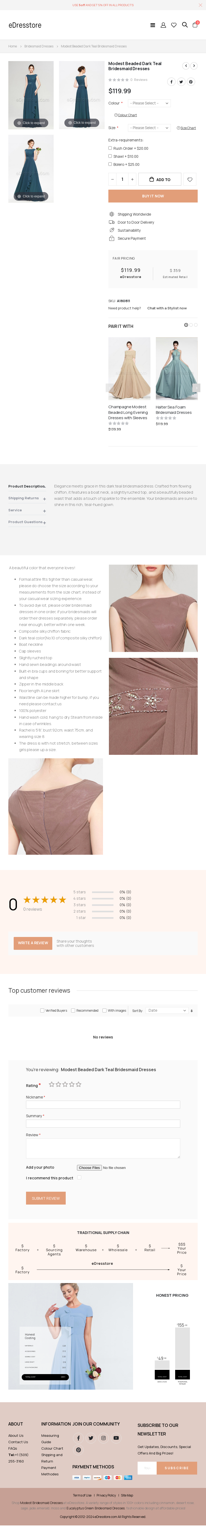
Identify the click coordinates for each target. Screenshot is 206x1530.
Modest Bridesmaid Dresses (41, 1507)
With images (117, 1013)
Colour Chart (52, 1453)
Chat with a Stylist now (167, 311)
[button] (186, 328)
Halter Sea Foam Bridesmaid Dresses (174, 412)
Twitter (181, 81)
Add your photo (40, 1171)
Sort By (137, 1013)
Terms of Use (82, 1500)
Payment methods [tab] (93, 1472)
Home (12, 46)
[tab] (27, 490)
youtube (116, 1443)
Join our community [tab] (96, 1429)
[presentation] (196, 390)
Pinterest (191, 81)
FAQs (12, 1453)
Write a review (33, 945)
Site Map (127, 1500)
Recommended (87, 1013)
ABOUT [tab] (15, 1429)
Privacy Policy (106, 1500)
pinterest (78, 1454)
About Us (15, 1440)
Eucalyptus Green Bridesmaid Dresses (96, 1512)
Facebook (171, 81)
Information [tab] (54, 1429)
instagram (103, 1443)
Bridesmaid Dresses (38, 46)
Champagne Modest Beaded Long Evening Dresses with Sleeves (128, 415)
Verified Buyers (56, 1013)
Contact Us (18, 1446)
